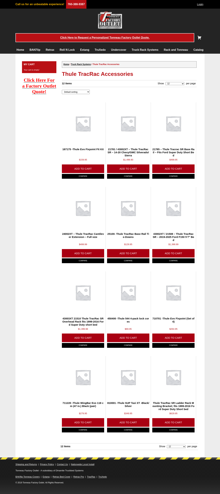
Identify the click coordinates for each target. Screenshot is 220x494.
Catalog (198, 49)
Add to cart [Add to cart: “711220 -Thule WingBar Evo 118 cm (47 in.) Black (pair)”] (83, 422)
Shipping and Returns (26, 464)
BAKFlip (35, 49)
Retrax (50, 49)
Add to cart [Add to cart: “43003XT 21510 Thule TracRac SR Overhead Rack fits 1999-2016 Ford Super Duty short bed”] (83, 337)
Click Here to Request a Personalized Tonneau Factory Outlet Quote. (105, 37)
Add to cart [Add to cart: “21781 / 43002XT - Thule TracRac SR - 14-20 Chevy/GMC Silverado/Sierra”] (128, 168)
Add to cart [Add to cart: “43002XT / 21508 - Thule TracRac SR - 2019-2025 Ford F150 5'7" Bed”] (173, 253)
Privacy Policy (47, 464)
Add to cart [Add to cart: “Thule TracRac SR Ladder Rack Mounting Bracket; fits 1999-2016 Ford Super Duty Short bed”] (173, 422)
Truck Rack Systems (145, 49)
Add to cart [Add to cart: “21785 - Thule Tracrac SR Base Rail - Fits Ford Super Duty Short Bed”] (173, 168)
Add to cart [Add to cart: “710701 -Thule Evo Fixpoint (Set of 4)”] (173, 337)
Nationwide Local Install (82, 464)
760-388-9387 (76, 4)
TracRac (91, 476)
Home (20, 49)
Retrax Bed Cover (61, 476)
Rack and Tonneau (176, 49)
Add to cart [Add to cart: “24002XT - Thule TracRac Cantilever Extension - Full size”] (83, 253)
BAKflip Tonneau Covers (27, 476)
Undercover (118, 49)
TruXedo (100, 49)
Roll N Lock (67, 49)
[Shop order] (76, 92)
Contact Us (62, 464)
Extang (84, 49)
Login (200, 4)
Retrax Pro (78, 476)
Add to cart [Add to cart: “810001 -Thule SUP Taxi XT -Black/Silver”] (128, 422)
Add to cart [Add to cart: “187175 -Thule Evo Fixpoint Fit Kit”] (83, 168)
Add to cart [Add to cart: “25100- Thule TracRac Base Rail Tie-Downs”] (128, 253)
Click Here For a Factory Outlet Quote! (39, 85)
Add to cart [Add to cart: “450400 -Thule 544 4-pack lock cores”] (128, 337)
